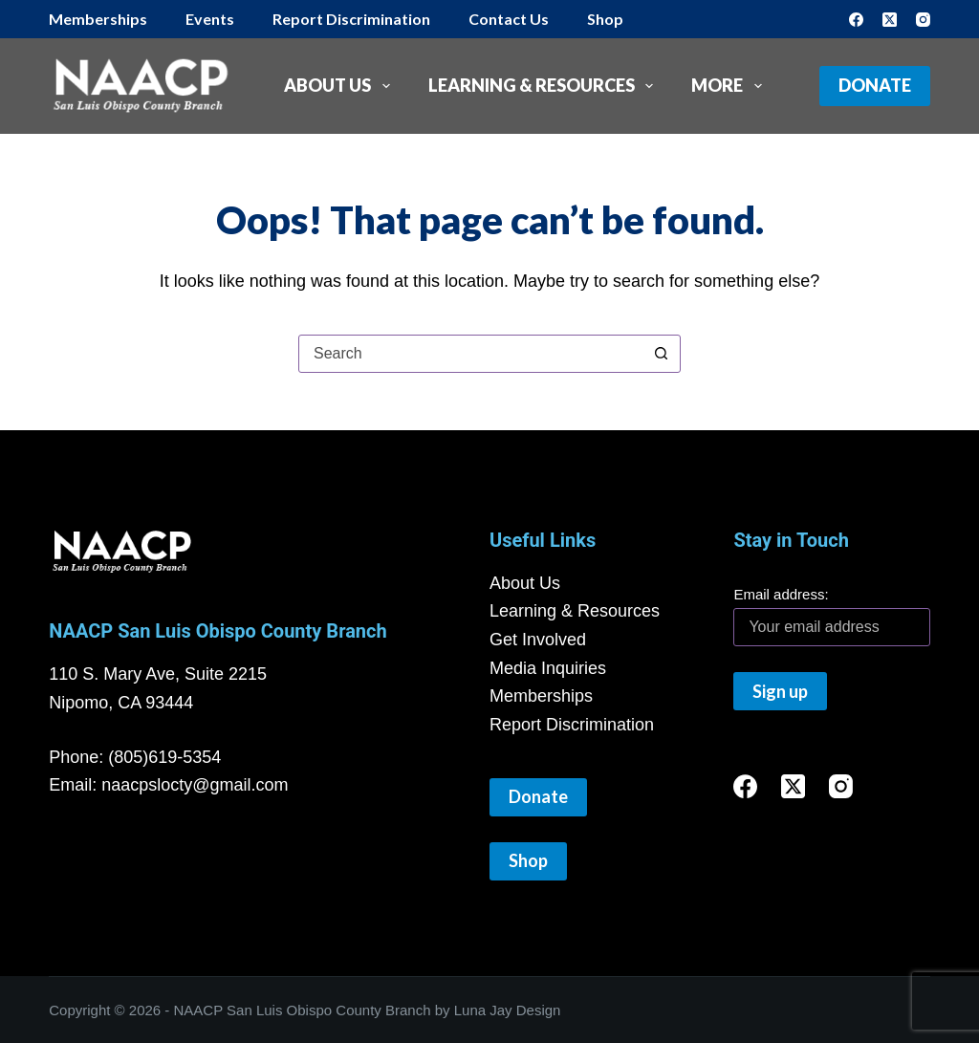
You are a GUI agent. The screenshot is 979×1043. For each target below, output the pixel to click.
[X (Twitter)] (889, 19)
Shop (605, 19)
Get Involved (538, 639)
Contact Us (508, 19)
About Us (341, 86)
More (730, 86)
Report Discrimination (351, 19)
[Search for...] (470, 354)
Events (209, 19)
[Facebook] (856, 19)
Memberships (98, 19)
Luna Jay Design (507, 1010)
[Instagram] (923, 19)
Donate (874, 85)
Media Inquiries (548, 668)
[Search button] (661, 354)
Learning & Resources (545, 86)
